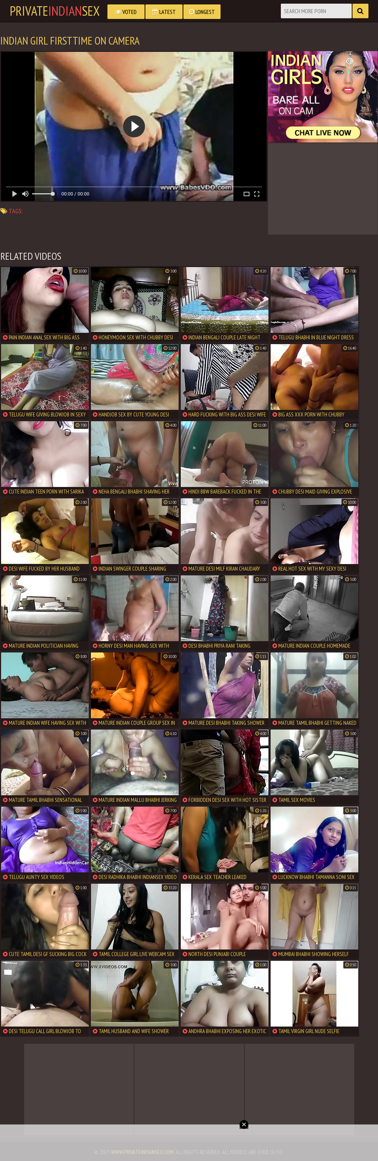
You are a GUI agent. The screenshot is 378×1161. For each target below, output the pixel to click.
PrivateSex (55, 11)
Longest (202, 11)
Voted (126, 11)
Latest (164, 11)
